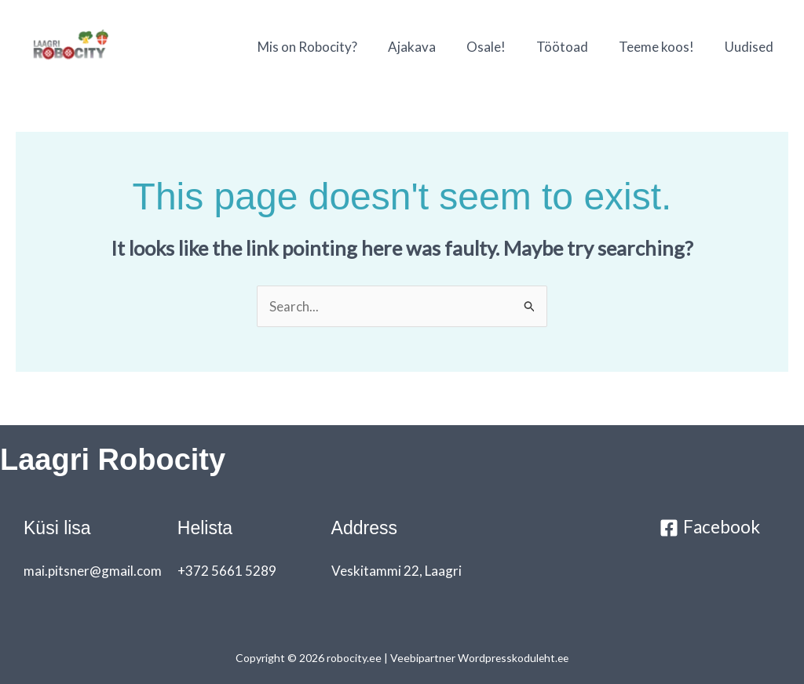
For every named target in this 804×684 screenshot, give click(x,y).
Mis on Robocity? (328, 46)
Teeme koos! (662, 46)
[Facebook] (709, 527)
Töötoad (572, 46)
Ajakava (429, 46)
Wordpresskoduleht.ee (513, 657)
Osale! (499, 46)
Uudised (750, 46)
